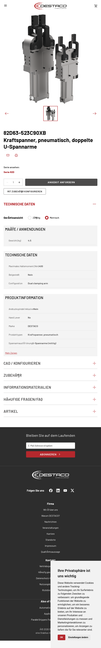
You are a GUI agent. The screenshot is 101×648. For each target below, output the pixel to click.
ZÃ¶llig (36, 217)
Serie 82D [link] (9, 172)
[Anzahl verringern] (7, 182)
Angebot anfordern (61, 182)
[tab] (50, 203)
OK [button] (61, 637)
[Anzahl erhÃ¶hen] (19, 182)
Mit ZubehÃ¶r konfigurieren (24, 191)
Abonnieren (50, 454)
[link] (50, 6)
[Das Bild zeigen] (50, 113)
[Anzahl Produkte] (13, 182)
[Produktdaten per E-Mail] (8, 155)
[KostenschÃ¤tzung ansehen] (95, 6)
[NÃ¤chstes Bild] (94, 113)
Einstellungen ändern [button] (78, 637)
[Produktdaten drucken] (16, 155)
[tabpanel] (50, 284)
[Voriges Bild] (7, 113)
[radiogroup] (43, 219)
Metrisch (54, 217)
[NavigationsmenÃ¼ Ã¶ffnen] (5, 5)
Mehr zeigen (11, 352)
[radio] (29, 218)
